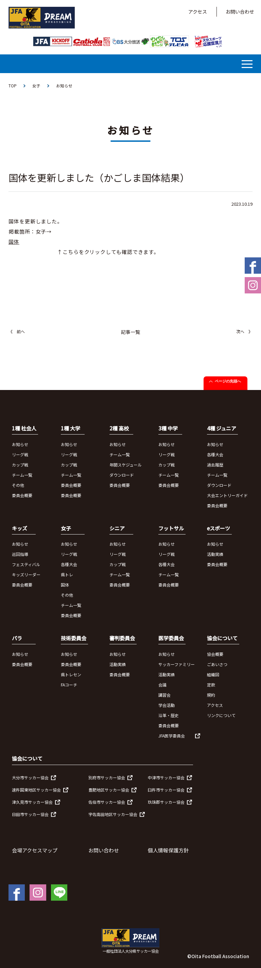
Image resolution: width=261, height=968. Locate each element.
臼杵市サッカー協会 (166, 790)
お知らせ (64, 86)
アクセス (197, 11)
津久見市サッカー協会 (32, 802)
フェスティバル (26, 564)
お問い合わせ (240, 11)
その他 (18, 485)
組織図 (213, 674)
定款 (211, 684)
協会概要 (215, 654)
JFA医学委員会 (171, 735)
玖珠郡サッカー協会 (166, 802)
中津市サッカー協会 (166, 778)
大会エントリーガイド (227, 495)
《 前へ (16, 332)
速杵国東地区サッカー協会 (36, 790)
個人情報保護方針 (168, 850)
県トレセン (71, 674)
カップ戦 (20, 465)
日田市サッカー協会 (30, 814)
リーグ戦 (20, 454)
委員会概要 (22, 495)
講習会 (164, 695)
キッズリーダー (26, 575)
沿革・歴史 (168, 715)
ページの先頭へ (228, 381)
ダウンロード (121, 475)
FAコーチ (69, 684)
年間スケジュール (125, 465)
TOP (12, 86)
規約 (211, 695)
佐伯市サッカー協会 (106, 802)
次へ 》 (244, 332)
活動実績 (215, 554)
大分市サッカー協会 (30, 778)
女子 (36, 86)
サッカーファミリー (176, 664)
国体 (65, 585)
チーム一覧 (22, 475)
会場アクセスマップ (34, 850)
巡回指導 (20, 554)
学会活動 (166, 705)
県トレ (67, 575)
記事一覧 (130, 332)
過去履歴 (215, 465)
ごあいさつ (217, 664)
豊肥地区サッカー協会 (108, 790)
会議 (162, 684)
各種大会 (215, 454)
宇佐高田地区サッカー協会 (112, 814)
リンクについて (221, 715)
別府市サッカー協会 (106, 778)
